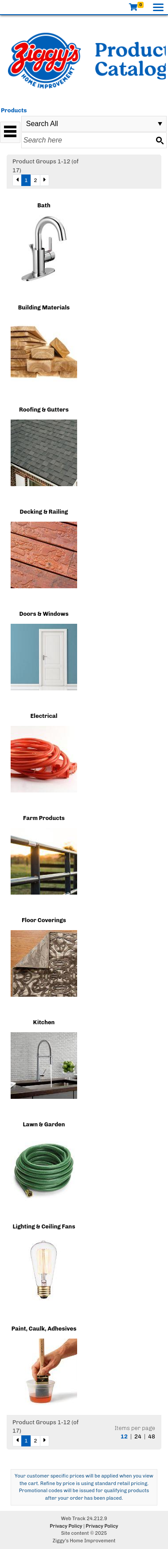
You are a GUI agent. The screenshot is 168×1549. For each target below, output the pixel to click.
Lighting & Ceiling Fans (43, 1226)
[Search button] (160, 140)
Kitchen (44, 1022)
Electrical (44, 716)
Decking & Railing (44, 511)
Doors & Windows (43, 613)
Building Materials (44, 307)
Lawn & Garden (44, 1124)
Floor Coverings (44, 920)
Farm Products (44, 818)
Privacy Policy (66, 1526)
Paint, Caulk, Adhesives (44, 1328)
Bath (43, 205)
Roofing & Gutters (44, 409)
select (160, 123)
